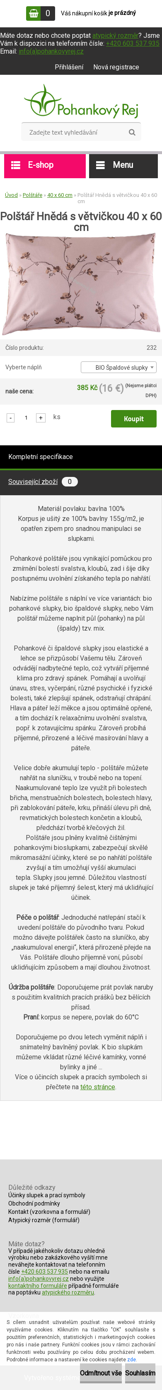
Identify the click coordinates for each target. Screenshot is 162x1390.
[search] (132, 132)
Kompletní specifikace (40, 457)
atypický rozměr (115, 35)
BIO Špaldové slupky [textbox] (122, 367)
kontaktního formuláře (37, 1285)
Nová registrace (116, 67)
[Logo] (81, 101)
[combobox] (119, 367)
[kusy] (26, 417)
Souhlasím (140, 1373)
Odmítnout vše (101, 1373)
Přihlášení (69, 67)
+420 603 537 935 (133, 43)
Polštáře (32, 195)
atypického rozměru (68, 1292)
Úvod (11, 195)
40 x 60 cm (60, 195)
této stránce (97, 1087)
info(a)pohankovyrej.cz (51, 51)
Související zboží (43, 482)
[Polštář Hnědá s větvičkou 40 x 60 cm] (81, 236)
